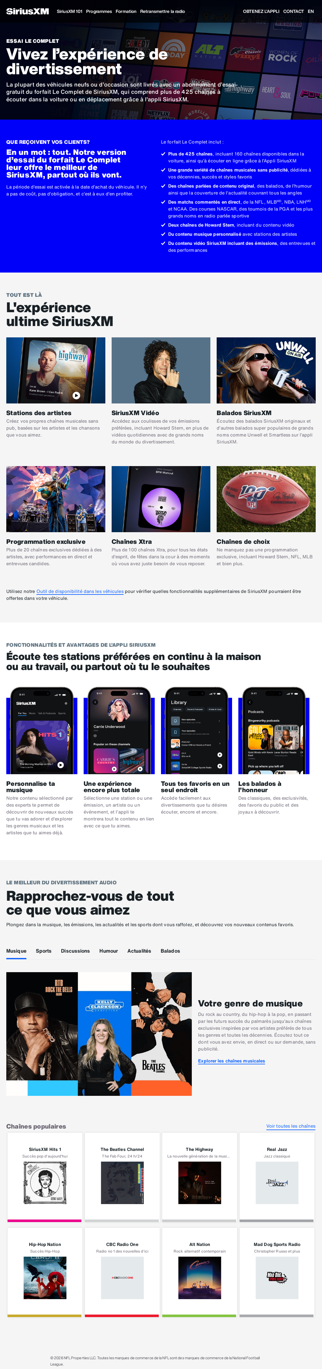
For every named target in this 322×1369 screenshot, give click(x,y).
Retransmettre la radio (162, 11)
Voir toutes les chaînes (290, 1126)
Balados (170, 950)
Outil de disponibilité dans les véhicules (80, 591)
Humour (108, 950)
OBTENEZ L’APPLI (261, 11)
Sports (44, 950)
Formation (126, 11)
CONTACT (293, 11)
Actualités (139, 950)
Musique (16, 950)
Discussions (75, 950)
